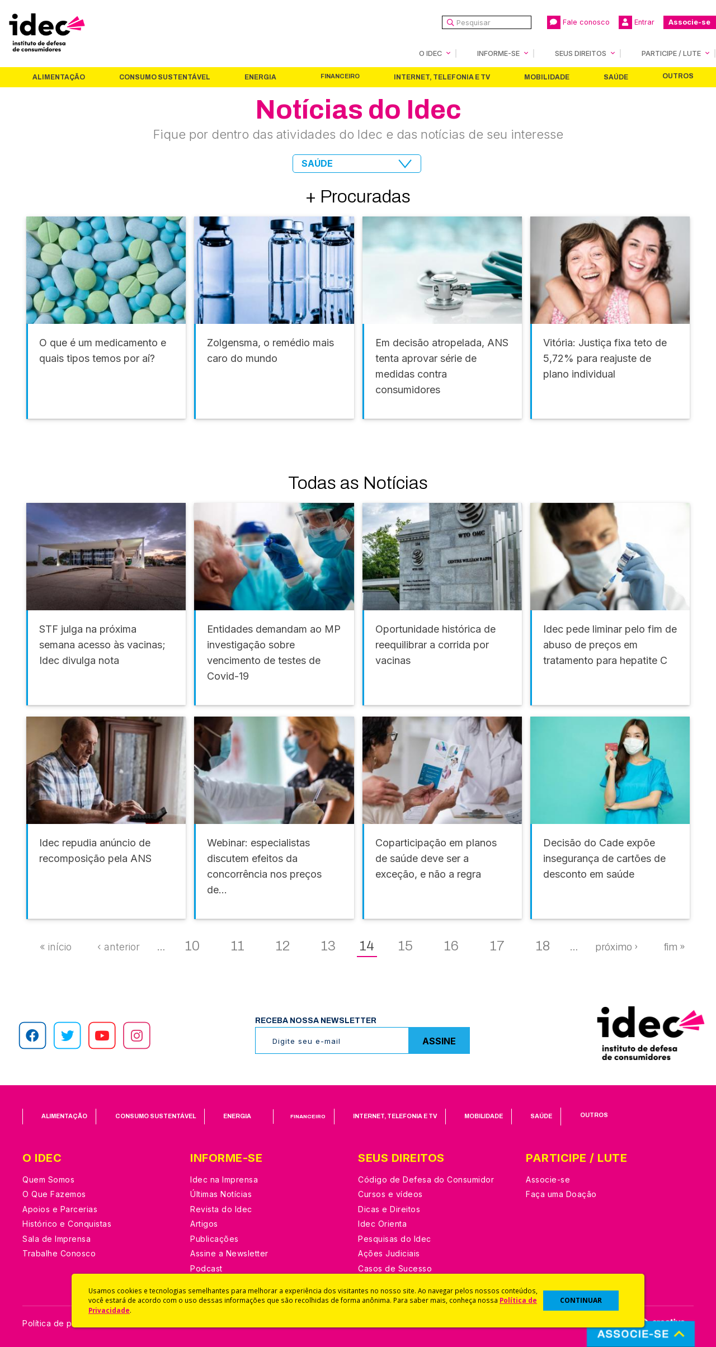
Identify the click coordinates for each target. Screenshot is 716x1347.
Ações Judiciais (389, 1253)
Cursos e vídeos (390, 1194)
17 (497, 946)
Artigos (204, 1223)
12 (283, 946)
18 (543, 946)
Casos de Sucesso (395, 1268)
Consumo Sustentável (164, 77)
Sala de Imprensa (56, 1239)
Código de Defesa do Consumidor (426, 1179)
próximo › (616, 947)
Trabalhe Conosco (59, 1253)
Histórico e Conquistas (66, 1223)
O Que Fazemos (54, 1194)
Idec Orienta (382, 1223)
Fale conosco (578, 22)
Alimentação (58, 77)
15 (405, 946)
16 (451, 946)
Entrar (636, 22)
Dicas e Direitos (389, 1209)
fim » (674, 947)
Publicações (214, 1239)
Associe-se (689, 22)
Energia (260, 77)
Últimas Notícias (221, 1194)
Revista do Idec (221, 1209)
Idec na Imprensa (224, 1179)
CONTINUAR (581, 1300)
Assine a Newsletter (229, 1253)
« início (56, 947)
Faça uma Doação (561, 1194)
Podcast (206, 1268)
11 (237, 946)
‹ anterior (118, 947)
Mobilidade (546, 77)
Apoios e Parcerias (59, 1209)
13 (328, 946)
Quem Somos (48, 1179)
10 (192, 946)
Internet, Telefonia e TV (442, 77)
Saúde (616, 77)
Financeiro (340, 76)
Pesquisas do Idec (394, 1239)
